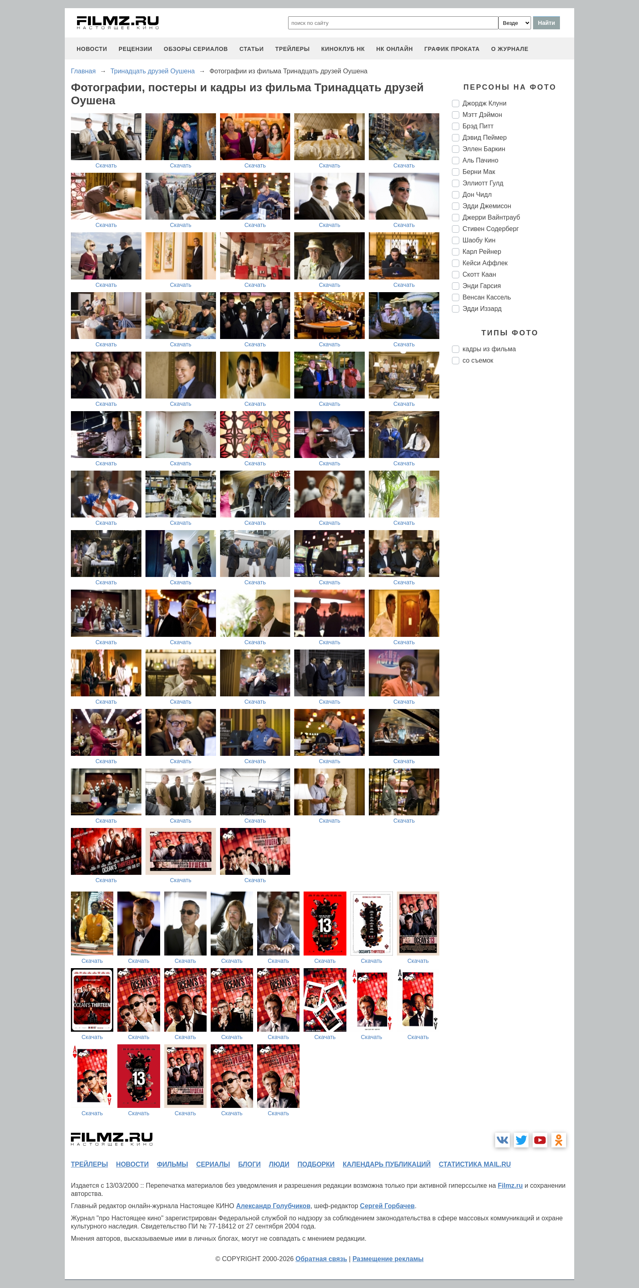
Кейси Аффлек (485, 263)
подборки (316, 1164)
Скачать (106, 165)
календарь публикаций (387, 1164)
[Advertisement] (513, 507)
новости (92, 49)
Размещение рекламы (388, 1258)
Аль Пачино (480, 160)
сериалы (213, 1164)
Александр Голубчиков (273, 1205)
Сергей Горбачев (387, 1205)
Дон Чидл (477, 194)
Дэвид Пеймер (485, 137)
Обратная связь (321, 1258)
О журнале (510, 49)
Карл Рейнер (482, 251)
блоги (249, 1164)
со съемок (478, 360)
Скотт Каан (479, 274)
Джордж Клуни (485, 103)
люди (279, 1164)
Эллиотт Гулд (483, 183)
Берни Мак (479, 171)
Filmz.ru (510, 1185)
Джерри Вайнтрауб (491, 217)
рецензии (135, 49)
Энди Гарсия (482, 285)
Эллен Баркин (484, 148)
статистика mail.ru (475, 1164)
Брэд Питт (478, 126)
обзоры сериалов (196, 49)
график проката (452, 49)
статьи (251, 49)
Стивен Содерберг (491, 228)
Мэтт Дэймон (482, 114)
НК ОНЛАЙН (394, 49)
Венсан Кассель (487, 297)
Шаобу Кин (479, 240)
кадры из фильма (489, 349)
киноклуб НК (343, 49)
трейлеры (292, 49)
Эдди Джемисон (487, 206)
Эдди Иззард (482, 308)
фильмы (172, 1164)
